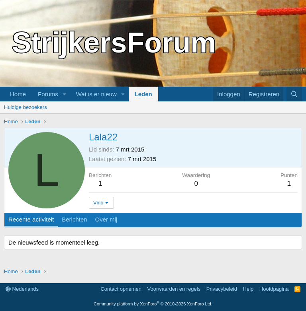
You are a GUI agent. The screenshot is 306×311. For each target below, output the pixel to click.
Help (248, 289)
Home (18, 94)
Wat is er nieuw (96, 94)
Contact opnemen (120, 289)
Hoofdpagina (274, 289)
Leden (143, 94)
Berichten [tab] (74, 219)
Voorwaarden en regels (174, 289)
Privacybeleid (221, 289)
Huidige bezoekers (25, 107)
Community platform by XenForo (153, 303)
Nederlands (22, 289)
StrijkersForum (114, 42)
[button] (64, 94)
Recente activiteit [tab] (31, 219)
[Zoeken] (294, 94)
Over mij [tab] (106, 219)
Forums (48, 94)
